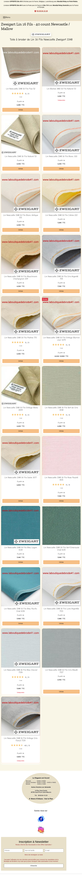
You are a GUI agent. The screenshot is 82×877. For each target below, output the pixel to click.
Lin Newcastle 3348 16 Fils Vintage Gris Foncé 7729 (20, 739)
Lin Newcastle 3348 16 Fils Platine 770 (20, 338)
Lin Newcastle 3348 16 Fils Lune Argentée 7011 (61, 610)
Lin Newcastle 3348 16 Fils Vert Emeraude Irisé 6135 (61, 548)
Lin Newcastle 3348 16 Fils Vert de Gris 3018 (61, 409)
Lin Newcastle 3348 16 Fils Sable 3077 (20, 477)
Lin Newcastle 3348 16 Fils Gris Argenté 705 (61, 277)
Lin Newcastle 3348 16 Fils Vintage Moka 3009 (20, 409)
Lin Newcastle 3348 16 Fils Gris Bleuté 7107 (61, 671)
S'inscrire (33, 866)
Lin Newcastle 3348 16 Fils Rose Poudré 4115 (61, 478)
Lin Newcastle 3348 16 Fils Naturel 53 (20, 156)
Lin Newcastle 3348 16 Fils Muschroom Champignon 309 (20, 277)
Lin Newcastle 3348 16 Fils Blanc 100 (61, 156)
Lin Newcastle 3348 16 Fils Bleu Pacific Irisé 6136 (20, 610)
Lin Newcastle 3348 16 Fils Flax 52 (20, 89)
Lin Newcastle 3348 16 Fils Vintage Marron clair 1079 (61, 339)
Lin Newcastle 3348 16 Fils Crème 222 (61, 215)
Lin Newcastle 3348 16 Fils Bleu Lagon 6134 (20, 548)
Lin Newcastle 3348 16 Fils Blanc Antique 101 (20, 216)
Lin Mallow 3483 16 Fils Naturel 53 (61, 89)
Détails (20, 110)
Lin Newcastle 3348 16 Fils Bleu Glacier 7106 (20, 671)
